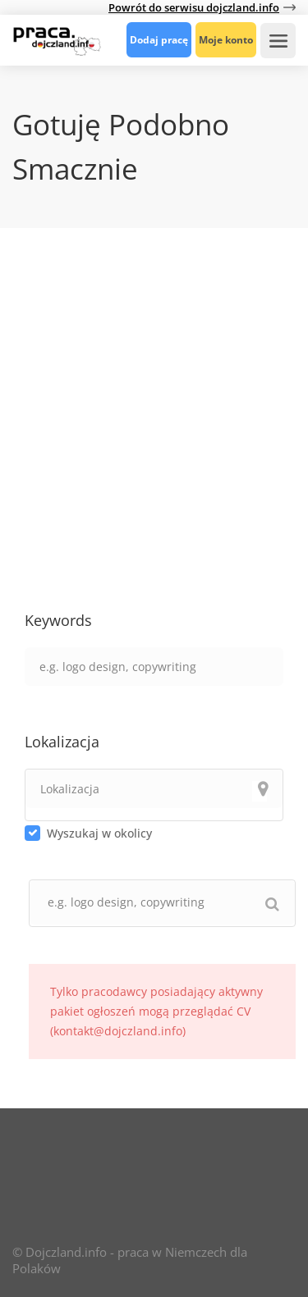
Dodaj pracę (159, 40)
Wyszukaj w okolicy (99, 833)
